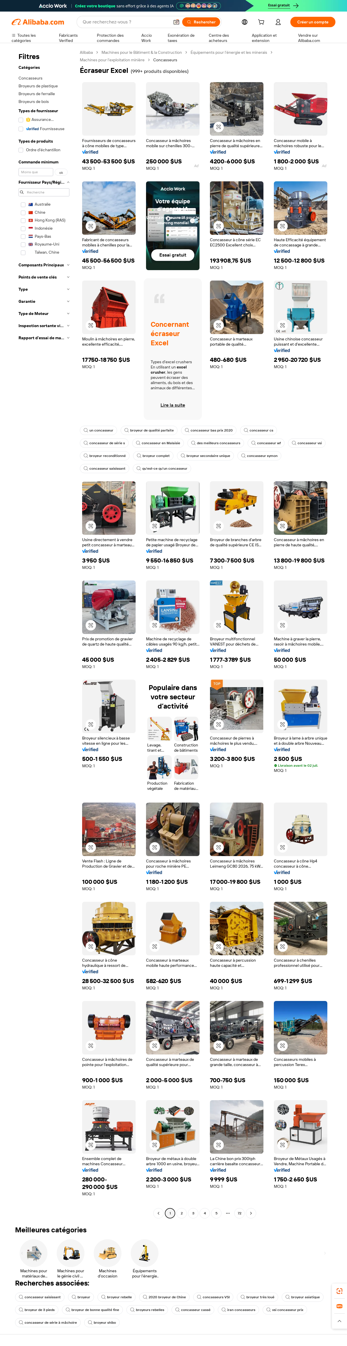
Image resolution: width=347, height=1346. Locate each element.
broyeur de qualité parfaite (149, 430)
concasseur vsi (307, 443)
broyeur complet (153, 455)
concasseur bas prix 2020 (209, 430)
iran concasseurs (238, 1310)
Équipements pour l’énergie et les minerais (229, 52)
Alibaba (86, 52)
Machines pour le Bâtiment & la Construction (141, 52)
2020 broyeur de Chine (164, 1297)
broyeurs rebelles (147, 1310)
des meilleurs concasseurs (215, 443)
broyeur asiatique (302, 1297)
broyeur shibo (102, 1322)
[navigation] (44, 633)
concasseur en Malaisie (158, 443)
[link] (339, 1291)
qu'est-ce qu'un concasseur (161, 468)
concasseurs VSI (213, 1297)
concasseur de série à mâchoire (48, 1322)
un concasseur (98, 430)
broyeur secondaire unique (205, 455)
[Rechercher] (201, 22)
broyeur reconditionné (105, 455)
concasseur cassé (193, 1310)
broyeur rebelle (116, 1297)
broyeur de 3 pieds (37, 1310)
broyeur (81, 1297)
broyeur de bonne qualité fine (92, 1310)
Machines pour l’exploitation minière (112, 60)
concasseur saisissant (104, 468)
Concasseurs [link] (165, 60)
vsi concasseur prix (284, 1310)
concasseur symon (259, 455)
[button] (176, 22)
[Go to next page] (251, 1213)
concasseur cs (258, 430)
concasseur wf (266, 443)
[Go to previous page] (158, 1213)
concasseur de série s (104, 443)
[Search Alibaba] (125, 22)
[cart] (262, 23)
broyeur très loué (257, 1297)
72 (239, 1213)
